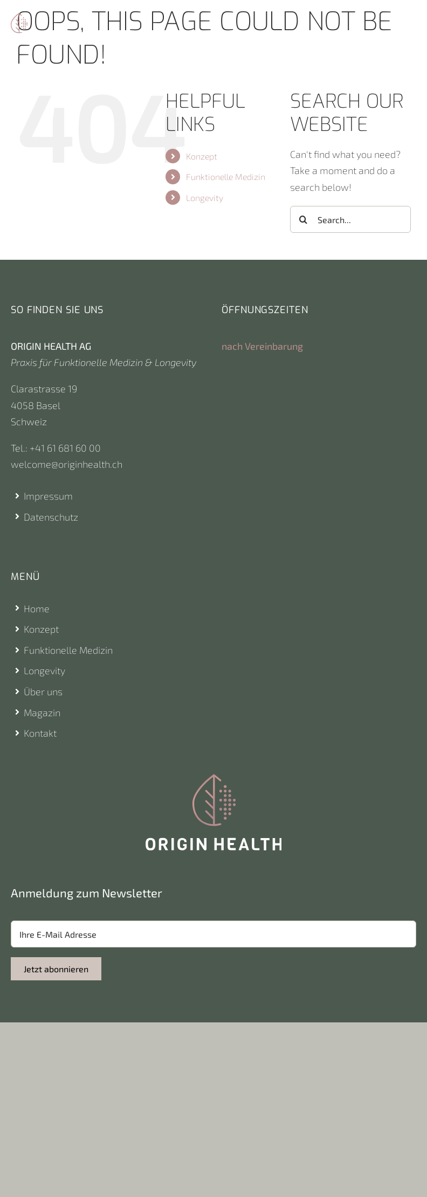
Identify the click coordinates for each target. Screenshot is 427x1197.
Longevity (204, 197)
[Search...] (350, 219)
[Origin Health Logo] (19, 18)
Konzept (201, 156)
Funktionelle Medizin (225, 176)
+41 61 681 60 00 (65, 448)
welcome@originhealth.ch (66, 464)
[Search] (303, 219)
